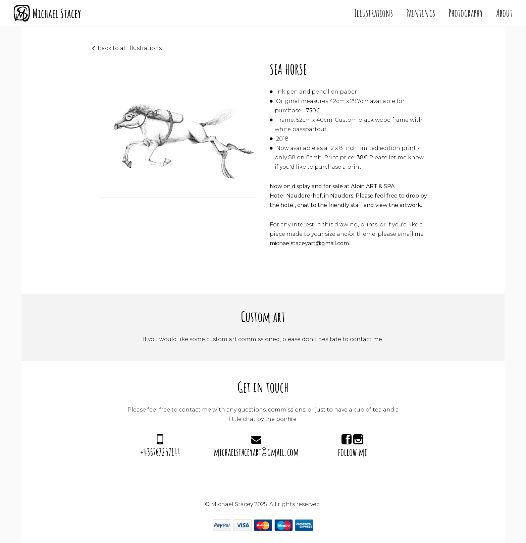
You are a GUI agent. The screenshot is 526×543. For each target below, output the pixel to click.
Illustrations (373, 13)
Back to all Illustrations (130, 48)
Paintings (420, 13)
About (504, 13)
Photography (466, 13)
